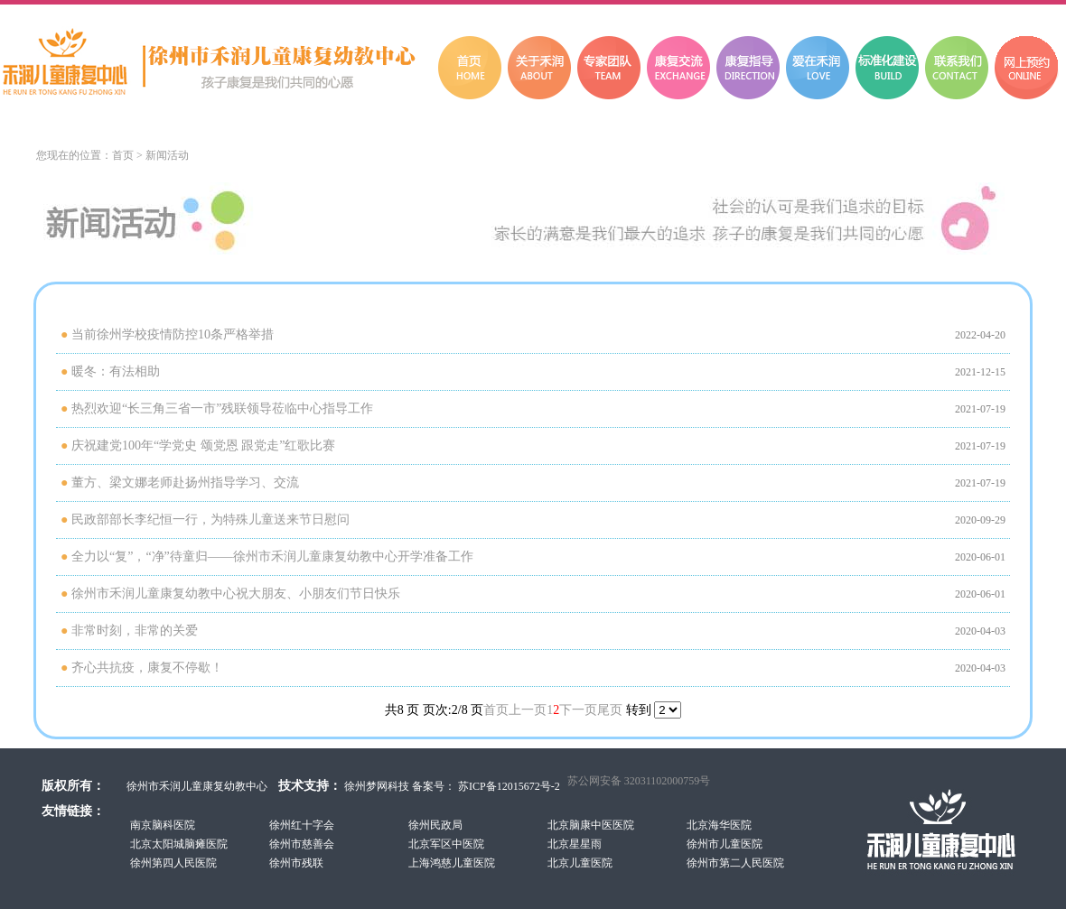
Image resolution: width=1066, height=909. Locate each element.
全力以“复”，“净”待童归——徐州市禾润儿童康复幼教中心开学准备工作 (272, 556)
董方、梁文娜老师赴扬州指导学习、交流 (185, 482)
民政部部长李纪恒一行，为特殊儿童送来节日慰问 (210, 519)
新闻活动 (167, 155)
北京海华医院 (719, 825)
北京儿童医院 (579, 863)
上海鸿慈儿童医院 (451, 863)
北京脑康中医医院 (590, 825)
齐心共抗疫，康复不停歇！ (147, 667)
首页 (123, 155)
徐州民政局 (435, 825)
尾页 (609, 710)
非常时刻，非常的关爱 (134, 630)
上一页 (528, 710)
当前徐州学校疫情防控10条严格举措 (172, 334)
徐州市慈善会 (301, 844)
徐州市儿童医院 (724, 844)
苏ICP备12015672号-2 (507, 786)
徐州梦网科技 (376, 786)
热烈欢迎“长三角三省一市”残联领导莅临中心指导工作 (222, 408)
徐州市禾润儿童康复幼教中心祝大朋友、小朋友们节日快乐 (235, 593)
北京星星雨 (574, 844)
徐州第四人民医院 (173, 863)
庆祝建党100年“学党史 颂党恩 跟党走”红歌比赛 (203, 445)
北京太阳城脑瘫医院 (179, 844)
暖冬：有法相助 (115, 371)
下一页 (578, 710)
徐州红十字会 (301, 825)
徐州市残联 (296, 863)
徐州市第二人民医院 (735, 863)
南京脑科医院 (162, 825)
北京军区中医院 (446, 844)
